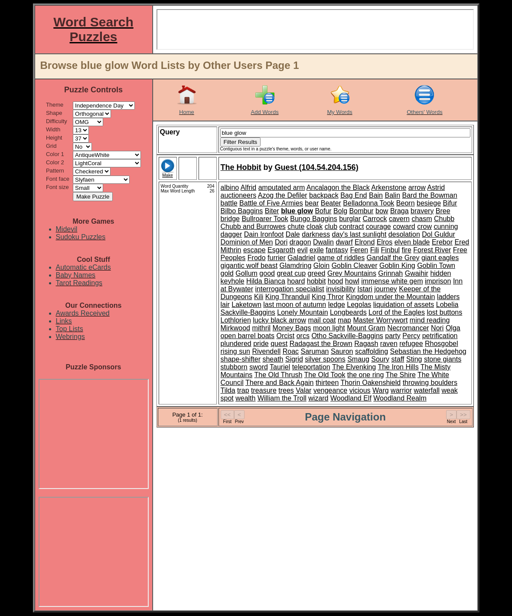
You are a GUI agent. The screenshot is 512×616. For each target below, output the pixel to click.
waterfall (427, 390)
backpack (324, 195)
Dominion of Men (247, 242)
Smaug (358, 359)
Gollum (246, 273)
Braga (399, 211)
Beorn (405, 203)
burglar (350, 218)
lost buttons (444, 312)
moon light (329, 328)
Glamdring (296, 265)
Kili (258, 296)
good (267, 273)
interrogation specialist (289, 289)
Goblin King (397, 265)
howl (352, 281)
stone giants (442, 359)
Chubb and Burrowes (253, 226)
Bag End (353, 195)
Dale (293, 234)
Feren (359, 250)
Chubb (444, 218)
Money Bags (292, 328)
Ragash (366, 343)
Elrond (365, 242)
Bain (376, 195)
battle (229, 203)
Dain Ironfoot (264, 234)
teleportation (311, 367)
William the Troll (282, 398)
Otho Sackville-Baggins (347, 335)
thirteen (327, 382)
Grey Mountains (351, 273)
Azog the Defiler (282, 195)
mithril (261, 328)
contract (351, 226)
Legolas (359, 304)
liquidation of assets (403, 304)
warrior (401, 390)
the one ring (365, 374)
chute (295, 226)
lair (225, 304)
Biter (272, 211)
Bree (443, 211)
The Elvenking (354, 367)
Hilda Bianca (265, 281)
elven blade (412, 242)
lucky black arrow (279, 320)
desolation (404, 234)
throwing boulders (430, 382)
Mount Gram (366, 328)
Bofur (323, 211)
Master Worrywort (380, 320)
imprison (438, 281)
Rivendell (266, 351)
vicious (360, 390)
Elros (384, 242)
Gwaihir (416, 273)
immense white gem (392, 281)
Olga (453, 328)
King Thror (328, 296)
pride (261, 343)
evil (302, 250)
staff (397, 359)
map (344, 320)
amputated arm (281, 187)
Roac (291, 351)
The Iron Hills (398, 367)
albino (230, 187)
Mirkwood (235, 328)
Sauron (342, 351)
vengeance (330, 390)
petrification (440, 335)
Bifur (450, 203)
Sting (414, 359)
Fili (374, 250)
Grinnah (390, 273)
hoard (296, 281)
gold (227, 273)
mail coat (322, 320)
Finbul (390, 250)
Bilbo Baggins (242, 211)
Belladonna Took (368, 203)
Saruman (315, 351)
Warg (380, 390)
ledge (336, 304)
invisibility (340, 289)
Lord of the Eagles (397, 312)
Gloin (321, 265)
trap (243, 390)
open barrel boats (248, 335)
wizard (318, 398)
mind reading (430, 320)
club (331, 226)
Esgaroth (281, 250)
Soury (380, 359)
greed (317, 273)
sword (258, 367)
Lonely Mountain (302, 312)
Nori (437, 328)
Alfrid (248, 187)
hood (335, 281)
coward (404, 226)
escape (254, 250)
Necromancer (408, 328)
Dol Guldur (438, 234)
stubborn (234, 367)
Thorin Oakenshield (370, 382)
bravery (422, 211)
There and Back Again (279, 382)
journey (385, 289)
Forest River (432, 250)
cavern (399, 218)
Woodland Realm (399, 398)
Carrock (374, 218)
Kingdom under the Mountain (390, 296)
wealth (245, 398)
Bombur (361, 211)
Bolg (340, 211)
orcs (303, 335)
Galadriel (301, 257)
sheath (272, 359)
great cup (291, 273)
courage (378, 226)
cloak (315, 226)
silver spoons (325, 359)
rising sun (235, 351)
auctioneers (239, 195)
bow (381, 211)
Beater (331, 203)
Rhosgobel (441, 343)
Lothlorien (236, 320)
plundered (236, 343)
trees (286, 390)
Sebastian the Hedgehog (428, 351)
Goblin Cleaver (355, 265)
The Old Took (325, 374)
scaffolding (371, 351)
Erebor (442, 242)
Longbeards (348, 312)
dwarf (344, 242)
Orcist (285, 335)
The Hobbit (241, 167)
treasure (264, 390)
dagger (231, 234)
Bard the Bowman (429, 195)
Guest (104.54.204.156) (317, 167)
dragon (300, 242)
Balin (392, 195)
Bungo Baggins (313, 218)
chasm (421, 218)
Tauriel (280, 367)
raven (389, 343)
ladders (448, 296)
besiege (429, 203)
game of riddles (341, 257)
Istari (364, 289)
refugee (411, 343)
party (393, 335)
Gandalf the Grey (393, 257)
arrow (417, 187)
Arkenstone (388, 187)
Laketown (246, 304)
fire (406, 250)
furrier (276, 257)
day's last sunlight (359, 234)
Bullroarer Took (264, 218)
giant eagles (440, 257)
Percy (411, 335)
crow (424, 226)
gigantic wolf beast (249, 265)
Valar (303, 390)
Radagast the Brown (321, 343)
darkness (316, 234)
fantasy (337, 250)
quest (279, 343)
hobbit (316, 281)
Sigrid (294, 359)
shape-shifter (241, 359)
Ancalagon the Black (338, 187)
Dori (281, 242)
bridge (230, 218)
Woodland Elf (351, 398)
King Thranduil (287, 296)
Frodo (257, 257)
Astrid (436, 187)
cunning (446, 226)
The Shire (401, 374)
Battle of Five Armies (271, 203)
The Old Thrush (278, 374)
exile (317, 250)
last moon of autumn (294, 304)
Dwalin (323, 242)
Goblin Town (436, 265)
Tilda (228, 390)
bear (312, 203)
